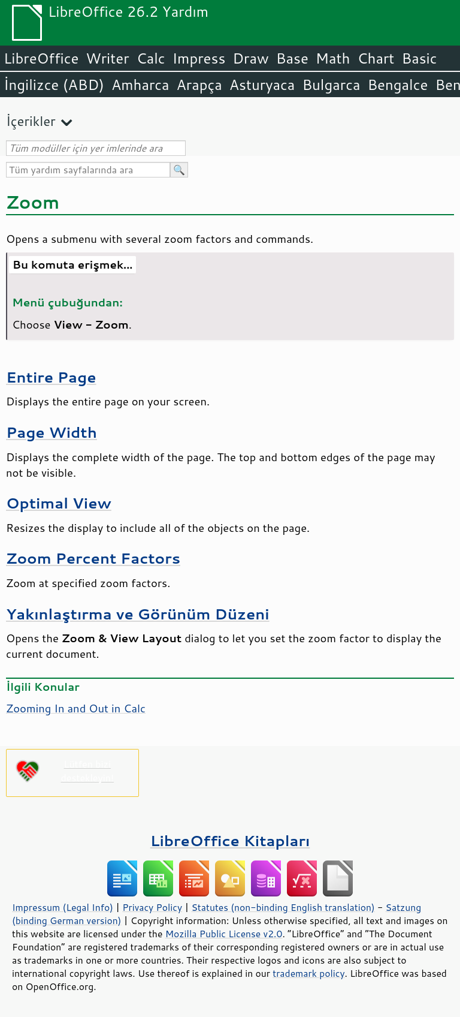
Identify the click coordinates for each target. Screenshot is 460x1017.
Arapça (199, 84)
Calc (151, 58)
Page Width (51, 432)
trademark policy (308, 973)
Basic (419, 58)
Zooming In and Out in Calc (76, 708)
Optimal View (58, 502)
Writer (107, 58)
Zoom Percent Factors (93, 557)
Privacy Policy (152, 907)
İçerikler (31, 121)
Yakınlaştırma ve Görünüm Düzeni (138, 613)
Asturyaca (262, 84)
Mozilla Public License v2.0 (224, 933)
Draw (250, 58)
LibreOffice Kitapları (230, 840)
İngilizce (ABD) (54, 84)
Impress (199, 58)
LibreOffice (41, 58)
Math (333, 58)
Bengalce (397, 84)
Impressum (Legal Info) (62, 907)
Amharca (140, 84)
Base (292, 58)
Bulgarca (331, 84)
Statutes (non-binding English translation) (282, 907)
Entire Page (51, 376)
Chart (375, 58)
